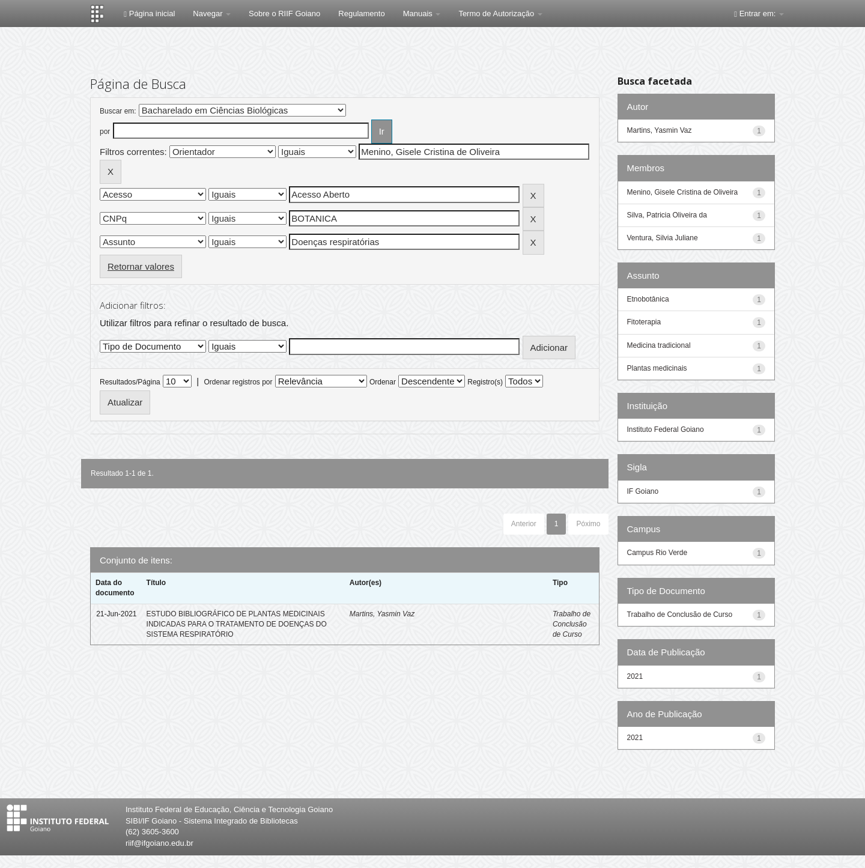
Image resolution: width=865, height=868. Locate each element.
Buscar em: (118, 111)
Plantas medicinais (657, 368)
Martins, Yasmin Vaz (382, 614)
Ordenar (382, 382)
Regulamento (361, 13)
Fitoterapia (644, 322)
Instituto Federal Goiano (665, 429)
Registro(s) (485, 382)
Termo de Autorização (500, 13)
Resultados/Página (130, 382)
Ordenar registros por (238, 382)
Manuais (422, 13)
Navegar (212, 13)
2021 (635, 676)
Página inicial (149, 13)
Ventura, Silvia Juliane (662, 238)
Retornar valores (141, 266)
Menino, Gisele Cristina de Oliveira (682, 192)
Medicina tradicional (659, 345)
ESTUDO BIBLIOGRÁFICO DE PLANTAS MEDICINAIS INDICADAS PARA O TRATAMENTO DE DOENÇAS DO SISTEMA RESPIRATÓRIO (237, 624)
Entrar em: (759, 13)
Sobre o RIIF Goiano (284, 13)
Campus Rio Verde (657, 552)
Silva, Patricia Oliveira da (667, 215)
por (105, 131)
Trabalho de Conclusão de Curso (571, 624)
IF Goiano (643, 491)
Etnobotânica (648, 299)
